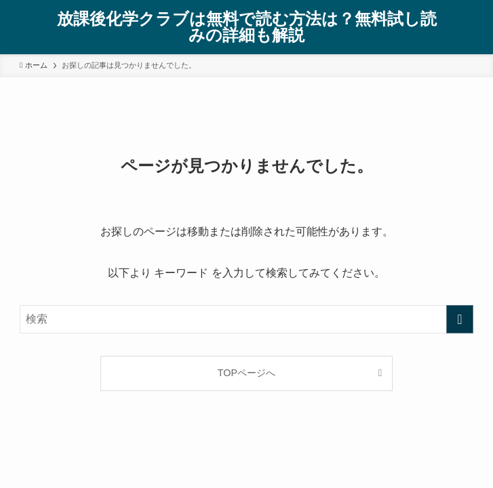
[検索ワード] (246, 319)
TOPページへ (246, 372)
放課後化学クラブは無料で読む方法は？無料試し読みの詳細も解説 (247, 27)
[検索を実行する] (459, 319)
